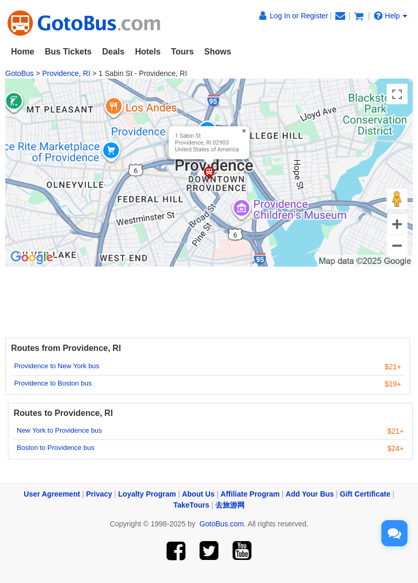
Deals (113, 51)
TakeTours (191, 505)
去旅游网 (230, 505)
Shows (218, 51)
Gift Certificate (365, 494)
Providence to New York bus (57, 366)
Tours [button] (182, 51)
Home (22, 51)
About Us (198, 494)
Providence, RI (66, 73)
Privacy (99, 494)
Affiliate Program (250, 494)
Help (390, 16)
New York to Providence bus (59, 430)
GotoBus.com (222, 524)
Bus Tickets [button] (68, 51)
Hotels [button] (148, 51)
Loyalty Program (147, 494)
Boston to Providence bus (55, 448)
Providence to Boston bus (53, 383)
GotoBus (19, 73)
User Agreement (52, 494)
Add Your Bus (309, 494)
